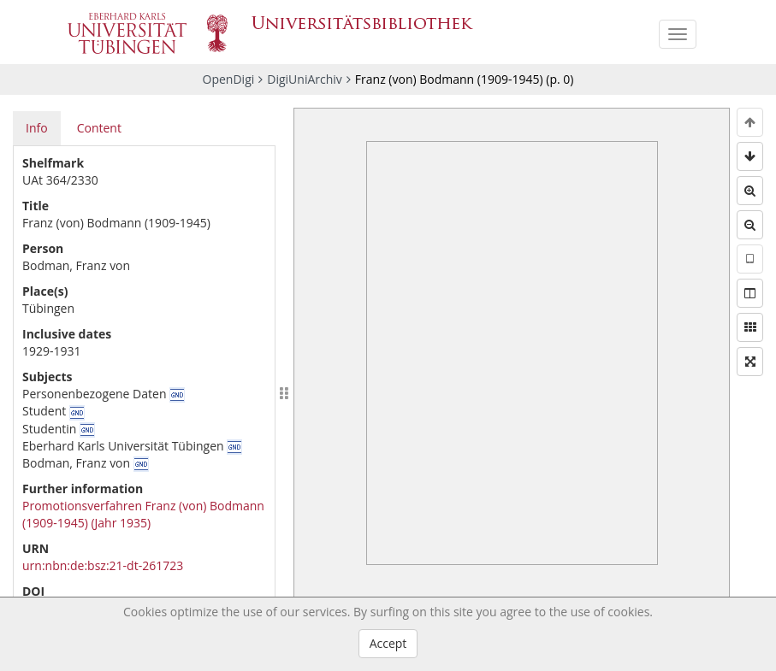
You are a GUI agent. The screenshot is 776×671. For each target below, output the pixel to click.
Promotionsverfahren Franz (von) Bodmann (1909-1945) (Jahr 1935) (143, 514)
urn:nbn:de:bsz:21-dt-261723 (102, 565)
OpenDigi (229, 79)
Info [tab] (37, 128)
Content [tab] (99, 128)
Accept (388, 643)
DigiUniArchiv (304, 79)
